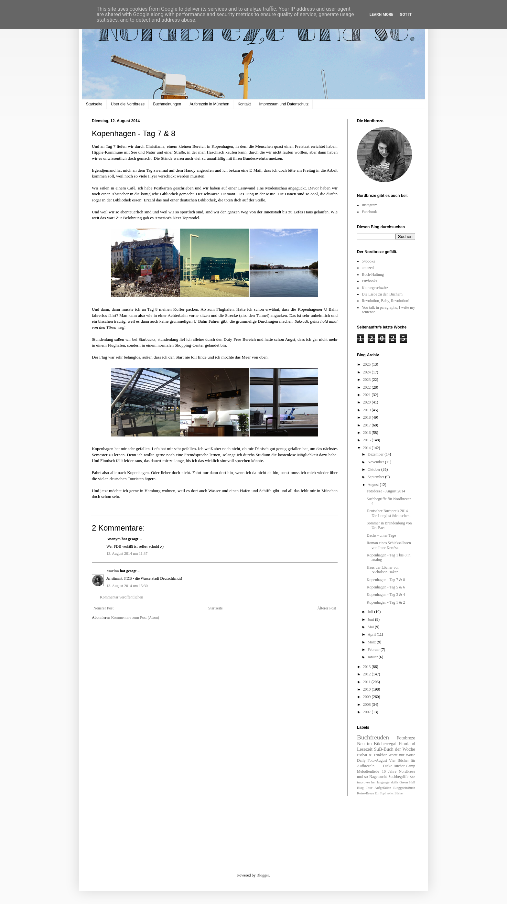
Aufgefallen (382, 788)
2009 (367, 696)
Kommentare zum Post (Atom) (135, 617)
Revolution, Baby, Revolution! (385, 300)
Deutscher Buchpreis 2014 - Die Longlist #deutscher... (389, 513)
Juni (371, 619)
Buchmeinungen (167, 104)
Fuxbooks (369, 281)
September (376, 477)
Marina (112, 571)
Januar (373, 657)
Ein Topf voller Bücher (389, 793)
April (372, 634)
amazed (368, 267)
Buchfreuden (373, 737)
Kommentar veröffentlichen (121, 597)
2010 (367, 689)
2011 (367, 682)
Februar (374, 649)
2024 (367, 372)
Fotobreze (405, 737)
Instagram (369, 205)
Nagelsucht (378, 776)
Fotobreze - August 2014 (386, 491)
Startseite (94, 104)
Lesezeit (364, 749)
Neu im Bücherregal (376, 743)
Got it (406, 14)
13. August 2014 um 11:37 (126, 553)
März (372, 642)
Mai (371, 627)
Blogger (263, 875)
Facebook (369, 212)
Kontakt (244, 104)
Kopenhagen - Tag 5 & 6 (386, 587)
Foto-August (377, 760)
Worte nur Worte (401, 755)
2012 (367, 674)
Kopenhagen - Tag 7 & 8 (386, 579)
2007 (367, 712)
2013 (367, 666)
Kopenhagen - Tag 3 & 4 (386, 594)
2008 (367, 704)
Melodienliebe (368, 771)
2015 (367, 440)
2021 (367, 395)
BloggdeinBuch (404, 788)
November (376, 462)
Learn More (382, 14)
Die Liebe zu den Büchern (382, 294)
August (374, 484)
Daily (361, 760)
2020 (367, 402)
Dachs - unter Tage (381, 535)
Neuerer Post (103, 608)
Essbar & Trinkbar (372, 755)
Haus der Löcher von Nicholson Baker (383, 569)
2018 (367, 417)
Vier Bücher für (402, 760)
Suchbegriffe (398, 776)
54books (368, 261)
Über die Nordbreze (128, 104)
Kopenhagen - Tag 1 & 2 (386, 602)
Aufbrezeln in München (209, 104)
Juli (371, 611)
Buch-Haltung (373, 274)
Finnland (407, 743)
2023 (367, 379)
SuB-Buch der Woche (394, 749)
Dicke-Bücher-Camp (399, 766)
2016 (367, 432)
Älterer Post (326, 608)
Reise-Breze (365, 793)
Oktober (374, 469)
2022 (367, 387)
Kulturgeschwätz (375, 287)
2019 (367, 410)
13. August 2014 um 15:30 (127, 586)
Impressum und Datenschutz (284, 104)
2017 (367, 425)
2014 (367, 448)
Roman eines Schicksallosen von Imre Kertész (389, 545)
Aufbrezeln (365, 766)
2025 (367, 364)
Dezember (376, 454)
